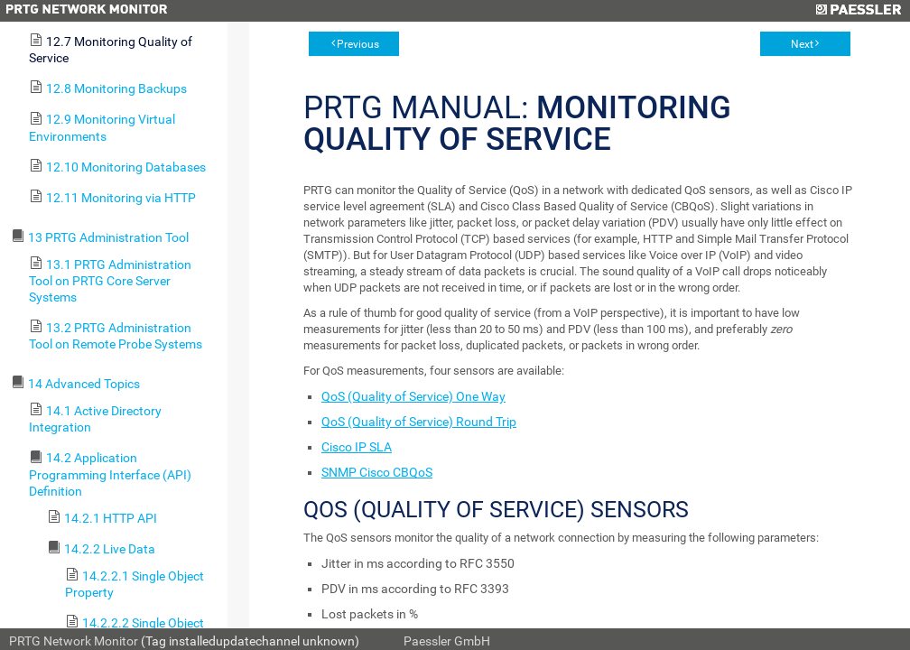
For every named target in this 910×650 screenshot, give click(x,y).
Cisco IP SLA (356, 447)
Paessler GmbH (447, 641)
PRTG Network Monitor (73, 641)
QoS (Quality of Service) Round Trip (418, 421)
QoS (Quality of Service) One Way (413, 396)
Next (802, 44)
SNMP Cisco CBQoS (376, 472)
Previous (358, 44)
